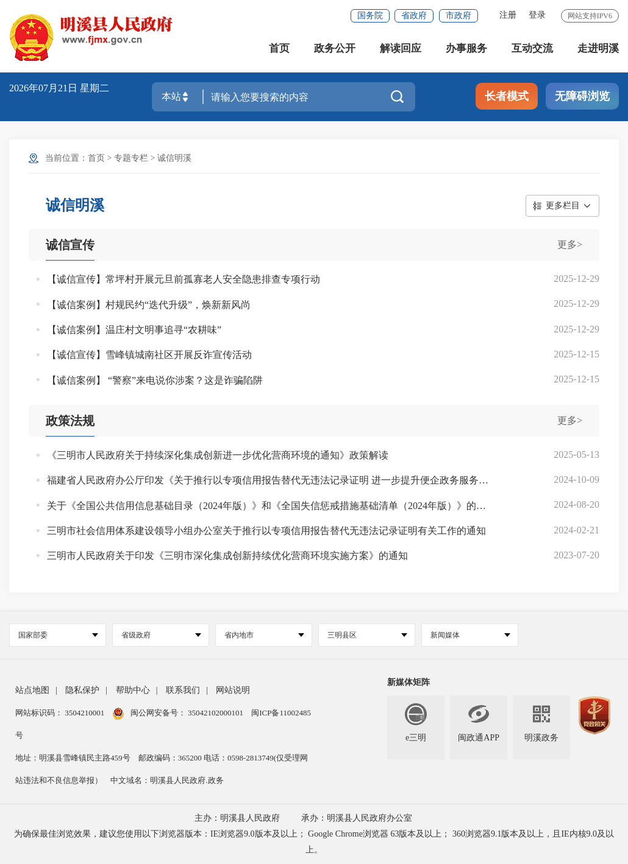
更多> (569, 244)
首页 (279, 48)
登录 (537, 14)
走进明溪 (598, 48)
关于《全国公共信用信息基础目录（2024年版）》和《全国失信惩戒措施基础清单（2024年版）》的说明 (268, 505)
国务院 (370, 15)
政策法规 (70, 420)
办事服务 (466, 48)
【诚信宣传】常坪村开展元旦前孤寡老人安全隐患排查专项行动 (183, 279)
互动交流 (532, 48)
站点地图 (32, 690)
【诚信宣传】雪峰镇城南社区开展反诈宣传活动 (149, 354)
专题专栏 (131, 158)
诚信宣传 (70, 244)
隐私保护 (82, 690)
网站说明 (233, 690)
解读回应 (400, 48)
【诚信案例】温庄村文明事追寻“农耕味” (134, 330)
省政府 (414, 15)
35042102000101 (216, 712)
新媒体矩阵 (408, 682)
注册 (507, 14)
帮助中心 (133, 690)
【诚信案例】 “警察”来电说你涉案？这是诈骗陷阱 (155, 380)
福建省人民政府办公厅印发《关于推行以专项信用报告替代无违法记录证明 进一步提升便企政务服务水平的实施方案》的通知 (268, 480)
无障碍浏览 (582, 96)
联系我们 (183, 690)
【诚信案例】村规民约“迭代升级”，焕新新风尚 (149, 305)
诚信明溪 (174, 158)
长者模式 (507, 96)
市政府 (458, 15)
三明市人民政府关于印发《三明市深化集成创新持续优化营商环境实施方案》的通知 (227, 555)
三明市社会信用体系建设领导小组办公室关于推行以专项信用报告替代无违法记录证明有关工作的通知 (266, 530)
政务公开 (334, 48)
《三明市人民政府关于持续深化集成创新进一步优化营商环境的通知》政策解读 (217, 455)
